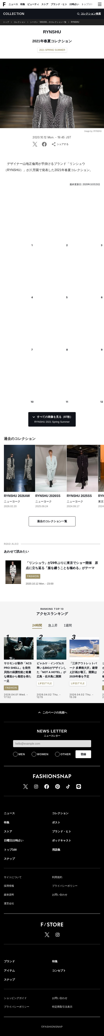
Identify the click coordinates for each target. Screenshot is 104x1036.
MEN (22, 754)
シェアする (59, 144)
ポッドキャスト (61, 840)
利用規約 (57, 877)
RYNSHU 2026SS (47, 496)
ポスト (56, 822)
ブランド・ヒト (59, 4)
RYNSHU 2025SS (79, 496)
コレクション (19, 22)
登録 (83, 754)
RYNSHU (75, 22)
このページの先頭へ (52, 712)
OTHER (65, 754)
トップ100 (86, 4)
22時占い (74, 4)
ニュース (13, 4)
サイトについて (13, 877)
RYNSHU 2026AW (17, 496)
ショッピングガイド (15, 998)
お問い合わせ (59, 894)
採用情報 (9, 885)
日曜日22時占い (13, 840)
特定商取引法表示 (62, 1006)
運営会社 (9, 903)
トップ (6, 22)
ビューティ (33, 4)
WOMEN (43, 754)
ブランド (9, 961)
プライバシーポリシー (64, 885)
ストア (44, 4)
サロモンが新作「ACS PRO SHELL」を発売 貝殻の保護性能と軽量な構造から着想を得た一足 (18, 672)
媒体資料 (9, 894)
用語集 (56, 849)
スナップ (9, 858)
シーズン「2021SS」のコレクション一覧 (48, 22)
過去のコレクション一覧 (52, 521)
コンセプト (59, 970)
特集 (22, 4)
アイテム (9, 970)
